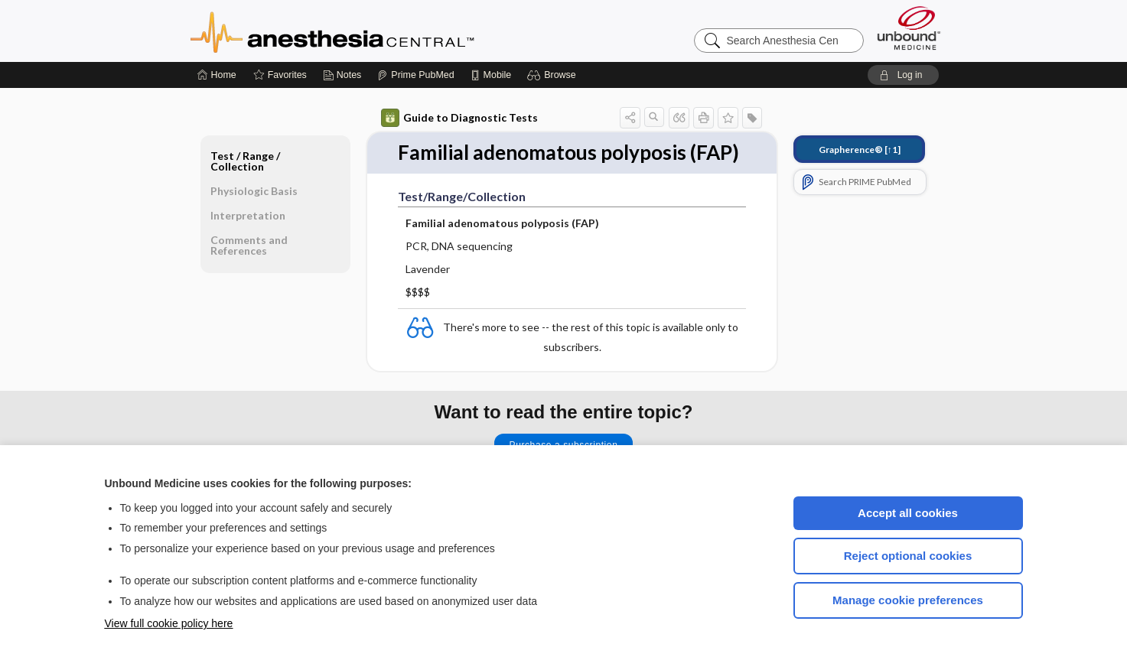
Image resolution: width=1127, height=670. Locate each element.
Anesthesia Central (380, 31)
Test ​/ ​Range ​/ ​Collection (246, 161)
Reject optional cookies (908, 555)
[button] (553, 75)
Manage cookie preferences (907, 600)
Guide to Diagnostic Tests (459, 118)
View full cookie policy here (169, 623)
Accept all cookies (908, 512)
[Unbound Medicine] (909, 28)
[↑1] (860, 149)
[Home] (216, 75)
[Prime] (415, 75)
